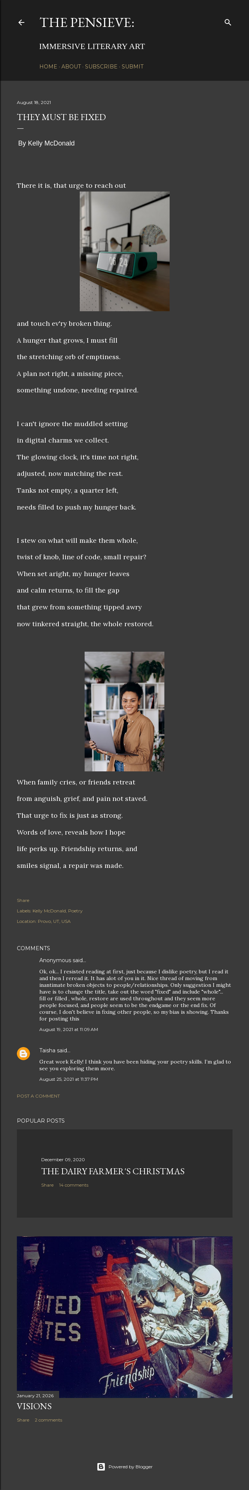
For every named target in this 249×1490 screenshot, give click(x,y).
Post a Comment (38, 1096)
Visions (34, 1406)
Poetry (75, 911)
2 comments (48, 1420)
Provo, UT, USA (54, 921)
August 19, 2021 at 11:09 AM (68, 1029)
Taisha (47, 1050)
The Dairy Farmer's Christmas (113, 1171)
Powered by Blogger (125, 1466)
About (71, 66)
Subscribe (101, 66)
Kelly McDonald (49, 911)
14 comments (73, 1185)
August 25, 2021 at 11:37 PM (68, 1079)
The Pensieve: (86, 22)
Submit (132, 66)
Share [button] (23, 900)
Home (48, 66)
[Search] (228, 20)
